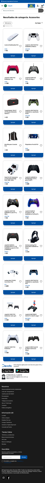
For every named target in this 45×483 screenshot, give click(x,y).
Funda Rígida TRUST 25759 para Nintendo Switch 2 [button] (10, 112)
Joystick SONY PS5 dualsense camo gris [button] (10, 315)
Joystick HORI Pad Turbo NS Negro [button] (30, 78)
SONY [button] (5, 49)
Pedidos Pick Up (6, 420)
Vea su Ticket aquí (6, 403)
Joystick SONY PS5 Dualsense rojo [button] (9, 78)
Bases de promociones (8, 437)
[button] (2, 5)
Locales (4, 415)
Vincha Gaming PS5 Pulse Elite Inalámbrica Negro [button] (31, 246)
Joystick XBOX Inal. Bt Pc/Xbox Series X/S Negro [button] (31, 348)
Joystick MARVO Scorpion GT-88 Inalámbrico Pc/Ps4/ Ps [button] (31, 212)
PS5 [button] (5, 284)
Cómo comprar (6, 417)
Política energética (6, 407)
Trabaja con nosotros (7, 400)
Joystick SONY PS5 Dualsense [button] (9, 347)
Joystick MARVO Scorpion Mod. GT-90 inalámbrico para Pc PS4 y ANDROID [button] (11, 247)
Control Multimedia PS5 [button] (11, 45)
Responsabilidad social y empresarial (11, 389)
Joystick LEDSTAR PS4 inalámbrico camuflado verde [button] (32, 112)
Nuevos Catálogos (6, 441)
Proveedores (5, 396)
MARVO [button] (27, 216)
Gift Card (4, 439)
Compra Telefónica (7, 422)
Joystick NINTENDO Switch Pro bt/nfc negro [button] (32, 315)
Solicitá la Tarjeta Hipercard (9, 424)
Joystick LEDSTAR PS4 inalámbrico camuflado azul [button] (32, 282)
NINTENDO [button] (28, 318)
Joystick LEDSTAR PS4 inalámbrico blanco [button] (31, 45)
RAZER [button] (26, 182)
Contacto (4, 405)
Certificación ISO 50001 (8, 393)
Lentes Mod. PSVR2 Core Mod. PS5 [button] (10, 281)
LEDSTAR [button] (27, 49)
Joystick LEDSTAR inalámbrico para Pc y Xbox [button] (10, 212)
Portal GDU (4, 398)
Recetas (4, 444)
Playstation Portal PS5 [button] (31, 144)
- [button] (4, 115)
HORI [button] (26, 81)
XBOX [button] (26, 352)
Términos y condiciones (8, 434)
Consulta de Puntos (7, 427)
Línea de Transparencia (8, 391)
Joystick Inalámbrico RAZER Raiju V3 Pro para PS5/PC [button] (31, 178)
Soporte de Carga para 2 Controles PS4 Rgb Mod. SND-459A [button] (11, 178)
